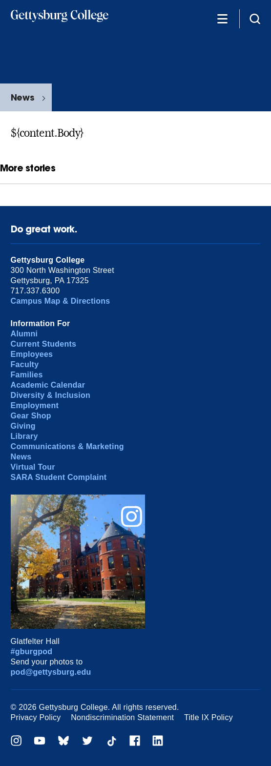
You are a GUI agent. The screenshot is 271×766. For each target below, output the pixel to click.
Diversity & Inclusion (50, 395)
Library (24, 436)
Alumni (24, 334)
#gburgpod (32, 651)
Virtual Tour (33, 467)
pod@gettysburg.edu (51, 672)
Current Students (44, 344)
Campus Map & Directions (60, 301)
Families (27, 375)
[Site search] (255, 18)
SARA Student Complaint (59, 477)
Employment (35, 405)
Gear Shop (31, 416)
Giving (23, 426)
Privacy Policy (36, 717)
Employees (32, 354)
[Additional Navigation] (222, 18)
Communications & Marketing (67, 446)
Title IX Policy (208, 717)
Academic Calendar (48, 385)
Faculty (25, 364)
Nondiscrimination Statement (122, 717)
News (22, 97)
